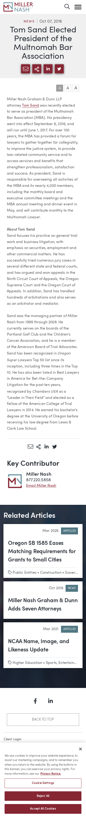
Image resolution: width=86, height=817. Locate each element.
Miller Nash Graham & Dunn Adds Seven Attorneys (43, 605)
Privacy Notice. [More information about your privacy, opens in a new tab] (50, 775)
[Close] (80, 751)
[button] (78, 7)
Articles (69, 531)
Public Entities (24, 573)
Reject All (43, 798)
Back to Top (43, 719)
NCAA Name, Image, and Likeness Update (38, 646)
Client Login (13, 739)
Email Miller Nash (41, 486)
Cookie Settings (43, 785)
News (29, 21)
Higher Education (27, 663)
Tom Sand (30, 106)
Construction (50, 573)
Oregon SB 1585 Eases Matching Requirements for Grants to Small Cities (42, 552)
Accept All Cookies (43, 811)
